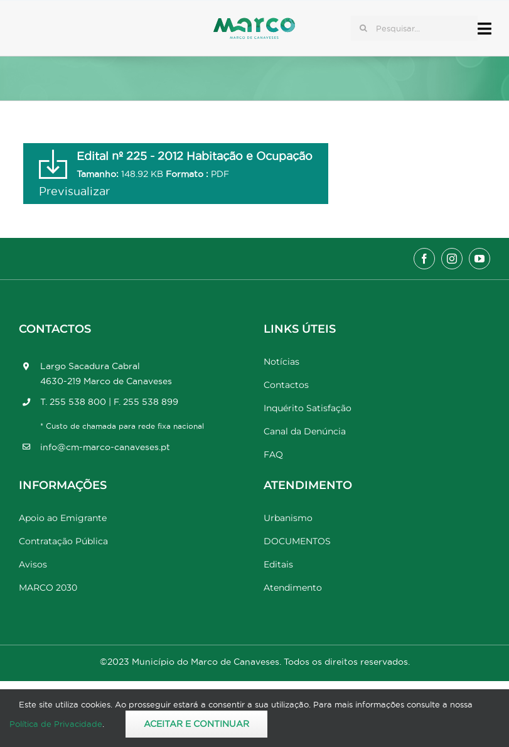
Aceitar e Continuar (196, 724)
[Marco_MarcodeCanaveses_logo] (254, 23)
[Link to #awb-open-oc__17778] (484, 28)
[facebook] (424, 258)
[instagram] (452, 258)
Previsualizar (74, 191)
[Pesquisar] (363, 28)
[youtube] (479, 258)
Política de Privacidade (55, 723)
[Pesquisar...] (414, 28)
